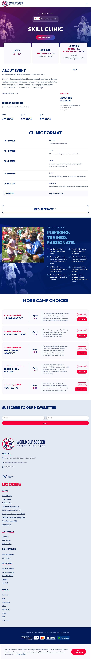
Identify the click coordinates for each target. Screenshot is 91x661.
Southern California (8, 572)
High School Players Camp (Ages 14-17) (14, 517)
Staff (3, 598)
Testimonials (6, 602)
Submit (45, 423)
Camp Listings (6, 499)
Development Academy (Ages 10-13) (13, 514)
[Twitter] (19, 484)
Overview (5, 536)
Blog (3, 616)
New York (5, 583)
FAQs (4, 606)
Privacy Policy (21, 654)
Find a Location (6, 503)
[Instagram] (3, 484)
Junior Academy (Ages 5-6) (10, 506)
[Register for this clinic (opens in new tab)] (45, 37)
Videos (4, 613)
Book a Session (6, 558)
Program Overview (8, 554)
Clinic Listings (6, 540)
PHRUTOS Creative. (63, 632)
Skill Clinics (43, 14)
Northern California (8, 568)
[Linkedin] (13, 484)
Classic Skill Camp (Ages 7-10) (11, 510)
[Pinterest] (16, 484)
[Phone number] (45, 467)
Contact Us (5, 620)
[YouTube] (6, 484)
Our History (5, 595)
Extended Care (6, 524)
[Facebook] (10, 484)
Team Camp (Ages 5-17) (9, 521)
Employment (6, 609)
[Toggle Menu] (87, 4)
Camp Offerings (7, 496)
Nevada (4, 579)
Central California (7, 576)
